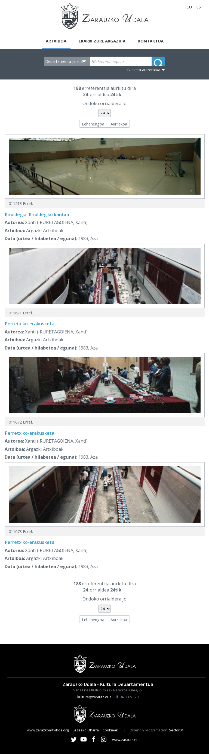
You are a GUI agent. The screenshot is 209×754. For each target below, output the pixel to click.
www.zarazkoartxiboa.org (48, 730)
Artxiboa (56, 41)
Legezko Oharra (86, 730)
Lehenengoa (93, 124)
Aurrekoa (118, 124)
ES (198, 7)
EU (189, 7)
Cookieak (110, 730)
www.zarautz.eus (126, 739)
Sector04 (176, 730)
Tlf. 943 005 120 (126, 696)
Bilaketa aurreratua (143, 69)
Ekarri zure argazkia (102, 41)
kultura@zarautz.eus (94, 696)
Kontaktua (151, 41)
